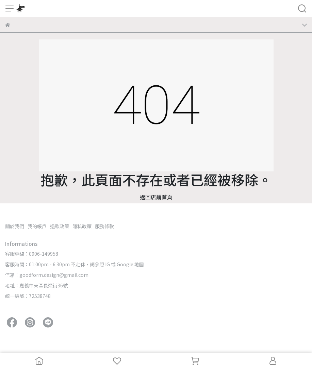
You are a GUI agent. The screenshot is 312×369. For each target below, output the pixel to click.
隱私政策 (82, 226)
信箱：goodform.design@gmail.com (46, 274)
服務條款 (104, 226)
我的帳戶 (37, 226)
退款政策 (59, 226)
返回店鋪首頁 (156, 197)
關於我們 (14, 226)
